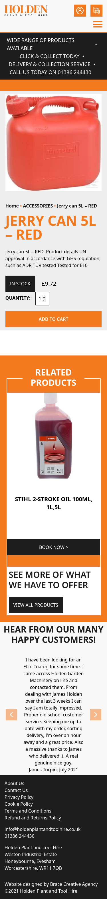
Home (12, 206)
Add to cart (53, 319)
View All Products (35, 605)
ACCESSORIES (38, 206)
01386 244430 (20, 836)
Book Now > (53, 547)
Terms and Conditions (28, 811)
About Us (14, 783)
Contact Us (16, 790)
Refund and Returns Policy (33, 818)
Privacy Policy (19, 797)
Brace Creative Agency (74, 884)
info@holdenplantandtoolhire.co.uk (42, 829)
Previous (11, 714)
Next (95, 714)
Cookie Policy (19, 804)
